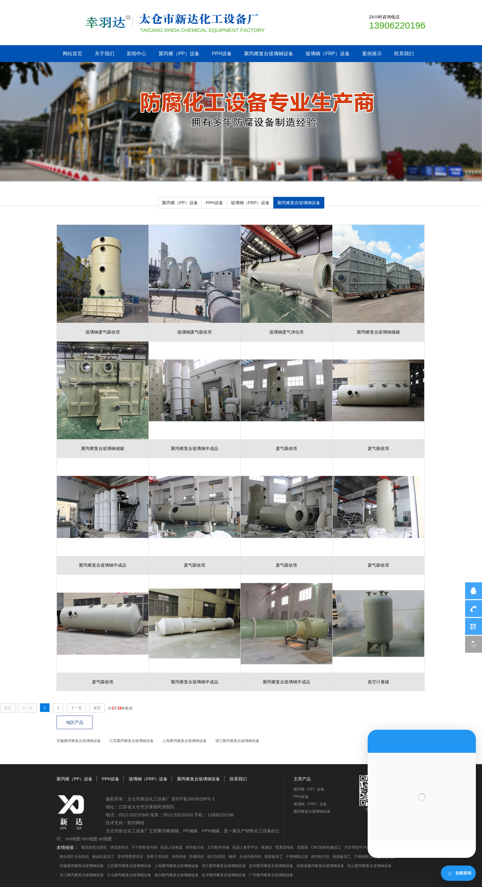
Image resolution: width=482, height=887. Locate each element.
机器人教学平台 (245, 847)
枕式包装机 (216, 856)
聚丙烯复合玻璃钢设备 (268, 53)
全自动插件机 (250, 856)
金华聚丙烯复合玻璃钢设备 (224, 875)
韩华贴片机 (195, 847)
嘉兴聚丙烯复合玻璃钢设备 (176, 875)
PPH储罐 (210, 830)
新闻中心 (136, 53)
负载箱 (302, 847)
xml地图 (73, 838)
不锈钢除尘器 (297, 856)
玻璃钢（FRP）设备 (328, 53)
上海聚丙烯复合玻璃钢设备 (184, 741)
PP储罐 (190, 830)
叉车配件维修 (218, 847)
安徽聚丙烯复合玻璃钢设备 (79, 741)
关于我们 (104, 53)
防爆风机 (196, 856)
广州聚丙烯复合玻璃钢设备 (271, 875)
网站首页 (72, 53)
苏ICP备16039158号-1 (193, 798)
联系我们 (404, 53)
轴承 (232, 856)
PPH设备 (222, 53)
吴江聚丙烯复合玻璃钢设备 (82, 875)
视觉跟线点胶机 (94, 847)
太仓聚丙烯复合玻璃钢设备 (129, 875)
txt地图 (105, 838)
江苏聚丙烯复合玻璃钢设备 (131, 741)
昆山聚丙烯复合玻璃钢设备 (369, 866)
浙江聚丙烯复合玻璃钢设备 (237, 741)
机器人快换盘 (171, 847)
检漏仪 (266, 847)
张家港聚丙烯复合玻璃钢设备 (320, 866)
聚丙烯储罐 (168, 830)
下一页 (76, 708)
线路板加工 (273, 856)
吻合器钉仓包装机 (74, 856)
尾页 (97, 708)
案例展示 (372, 53)
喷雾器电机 (284, 847)
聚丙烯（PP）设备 (179, 53)
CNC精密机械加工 (326, 847)
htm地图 (89, 838)
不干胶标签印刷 (144, 847)
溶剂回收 (179, 856)
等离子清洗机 (157, 856)
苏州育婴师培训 (130, 856)
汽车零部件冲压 (357, 847)
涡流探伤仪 (119, 847)
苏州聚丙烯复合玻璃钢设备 (271, 866)
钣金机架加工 (103, 856)
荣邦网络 (135, 822)
